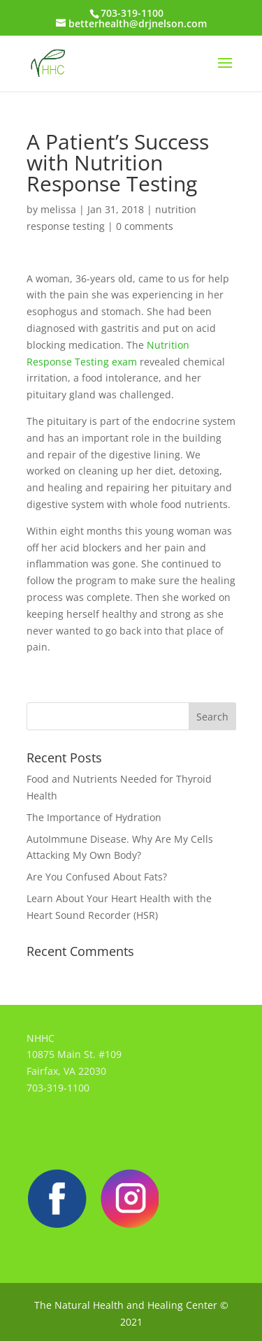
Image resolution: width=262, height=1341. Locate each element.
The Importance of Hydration (94, 817)
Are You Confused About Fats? (97, 876)
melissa (58, 209)
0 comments (144, 226)
